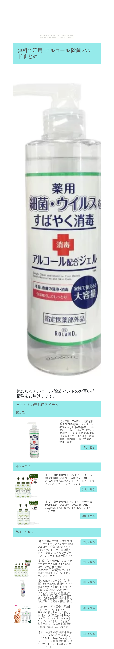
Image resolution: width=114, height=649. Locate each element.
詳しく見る (89, 447)
